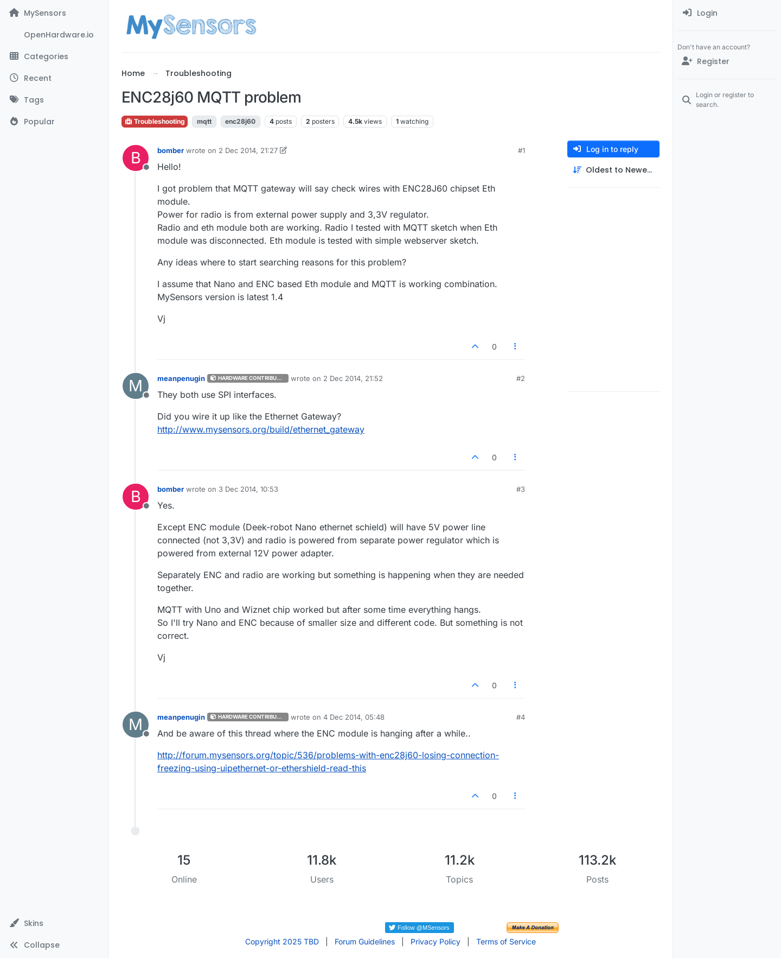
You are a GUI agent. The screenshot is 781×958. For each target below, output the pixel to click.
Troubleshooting (154, 121)
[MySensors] (54, 13)
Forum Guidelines (365, 941)
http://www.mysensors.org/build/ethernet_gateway (260, 429)
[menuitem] (727, 13)
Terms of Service (506, 941)
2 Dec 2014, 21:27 (248, 150)
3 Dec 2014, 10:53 (248, 489)
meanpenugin (181, 378)
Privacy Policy (435, 941)
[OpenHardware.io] (54, 34)
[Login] (727, 13)
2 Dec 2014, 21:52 (353, 378)
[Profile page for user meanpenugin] (136, 386)
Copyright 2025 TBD (282, 941)
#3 (520, 489)
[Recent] (54, 78)
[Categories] (54, 56)
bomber (170, 150)
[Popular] (54, 121)
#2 (520, 378)
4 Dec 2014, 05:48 (354, 717)
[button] (54, 923)
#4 (520, 717)
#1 (521, 150)
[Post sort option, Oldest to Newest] (613, 170)
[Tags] (54, 100)
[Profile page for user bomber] (136, 158)
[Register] (727, 61)
